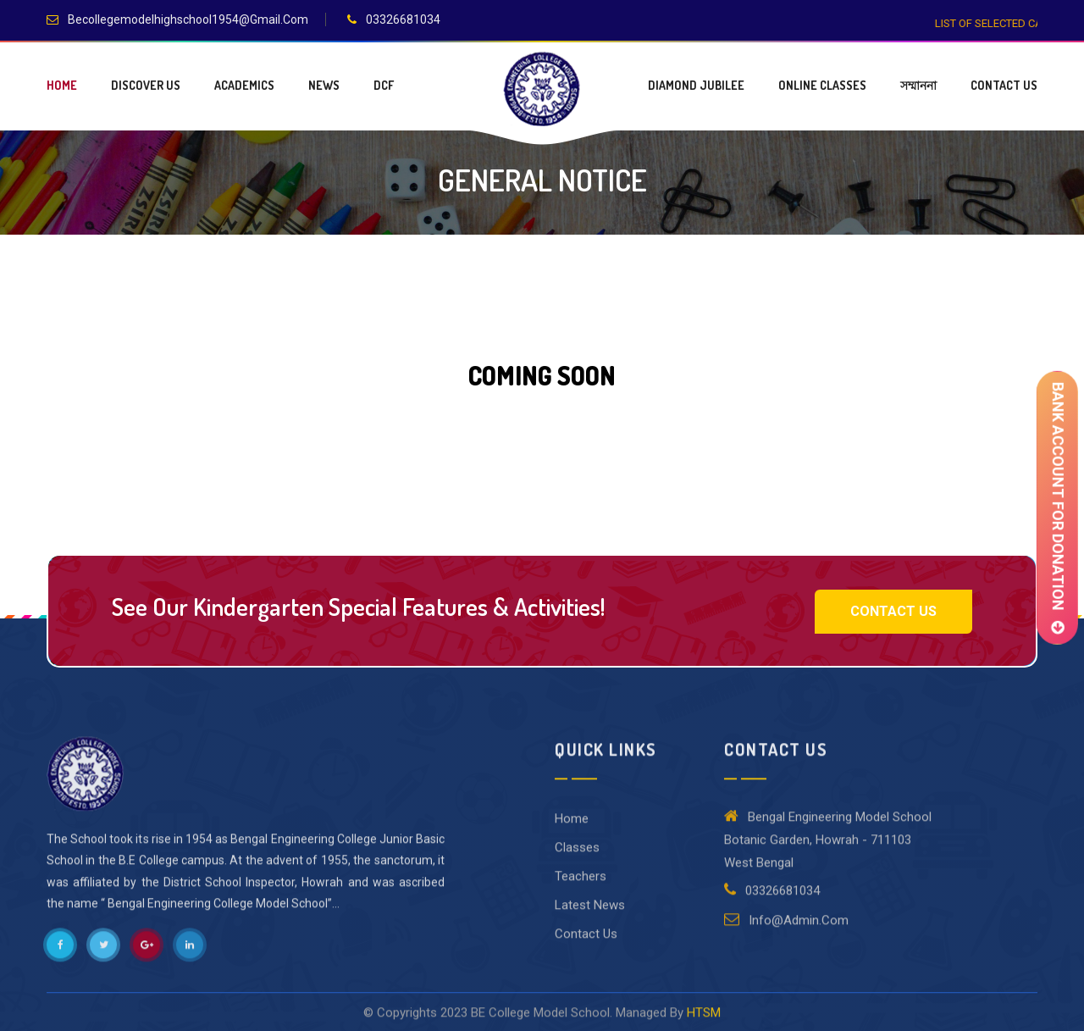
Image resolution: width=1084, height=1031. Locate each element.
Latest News (590, 914)
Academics (244, 85)
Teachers (580, 885)
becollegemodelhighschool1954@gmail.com (188, 19)
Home (62, 85)
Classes (577, 856)
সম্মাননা (918, 85)
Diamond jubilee (696, 85)
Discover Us (145, 85)
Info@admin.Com (786, 928)
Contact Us (1004, 85)
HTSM (704, 1021)
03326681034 (403, 19)
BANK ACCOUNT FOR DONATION (1057, 507)
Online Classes (822, 85)
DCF (383, 85)
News (324, 85)
